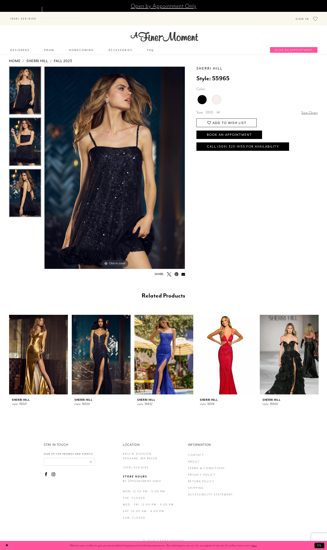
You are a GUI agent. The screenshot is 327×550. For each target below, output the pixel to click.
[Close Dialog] (7, 546)
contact (196, 450)
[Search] (68, 15)
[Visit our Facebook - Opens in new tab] (46, 469)
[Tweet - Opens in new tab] (169, 269)
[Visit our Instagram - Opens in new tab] (53, 469)
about (194, 456)
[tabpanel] (25, 87)
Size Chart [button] (309, 107)
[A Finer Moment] (164, 32)
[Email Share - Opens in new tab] (183, 269)
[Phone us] (23, 16)
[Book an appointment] (293, 45)
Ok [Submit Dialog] (319, 545)
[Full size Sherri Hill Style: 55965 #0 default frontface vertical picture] (115, 163)
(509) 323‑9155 (136, 462)
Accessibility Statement (210, 489)
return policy (201, 476)
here (254, 545)
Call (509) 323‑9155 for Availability (243, 142)
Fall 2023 (63, 56)
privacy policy (202, 470)
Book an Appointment (229, 130)
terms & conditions (206, 463)
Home (15, 56)
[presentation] (38, 349)
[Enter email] (69, 457)
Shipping (196, 483)
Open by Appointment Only (163, 6)
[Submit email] (90, 457)
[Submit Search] (45, 15)
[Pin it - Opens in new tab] (176, 269)
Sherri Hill (37, 56)
